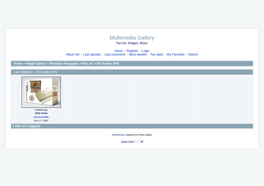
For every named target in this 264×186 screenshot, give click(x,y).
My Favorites (176, 54)
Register (132, 51)
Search (193, 54)
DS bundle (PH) (108, 63)
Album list (72, 54)
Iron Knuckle (41, 116)
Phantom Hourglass (64, 63)
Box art (87, 63)
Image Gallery (36, 63)
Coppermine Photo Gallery (138, 135)
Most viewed (137, 54)
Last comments (114, 54)
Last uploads (92, 54)
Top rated (156, 54)
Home (118, 51)
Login (145, 51)
